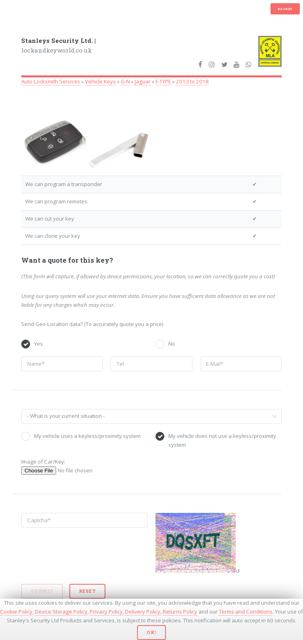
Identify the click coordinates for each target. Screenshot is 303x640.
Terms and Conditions (246, 611)
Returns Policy (180, 611)
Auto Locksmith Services (50, 81)
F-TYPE (163, 81)
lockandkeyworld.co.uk (58, 45)
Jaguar (143, 81)
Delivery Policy (142, 611)
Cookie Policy (16, 611)
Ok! (151, 632)
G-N (125, 81)
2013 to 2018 (192, 81)
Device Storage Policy (61, 611)
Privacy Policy (106, 611)
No (171, 343)
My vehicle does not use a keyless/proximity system (222, 440)
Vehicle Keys (100, 81)
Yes (38, 343)
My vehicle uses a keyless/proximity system (87, 435)
